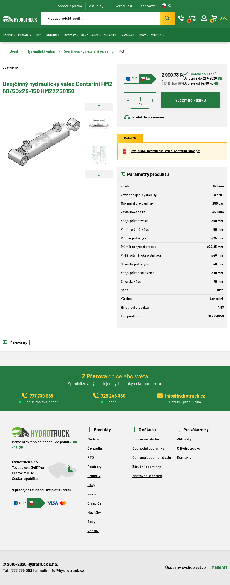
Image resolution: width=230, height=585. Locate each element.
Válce (96, 35)
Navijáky (129, 35)
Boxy (143, 35)
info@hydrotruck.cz (66, 570)
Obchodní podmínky (148, 448)
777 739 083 (21, 570)
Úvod (14, 51)
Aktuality (96, 6)
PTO (40, 35)
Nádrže (9, 35)
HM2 (120, 51)
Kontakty (147, 6)
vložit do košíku (190, 100)
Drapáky (71, 35)
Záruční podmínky (146, 466)
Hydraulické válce (41, 51)
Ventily (157, 35)
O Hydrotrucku (121, 6)
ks (140, 103)
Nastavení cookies (147, 475)
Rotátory (54, 35)
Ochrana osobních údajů (151, 457)
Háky (84, 35)
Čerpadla (26, 35)
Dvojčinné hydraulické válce (86, 51)
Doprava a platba (68, 6)
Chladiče (111, 35)
